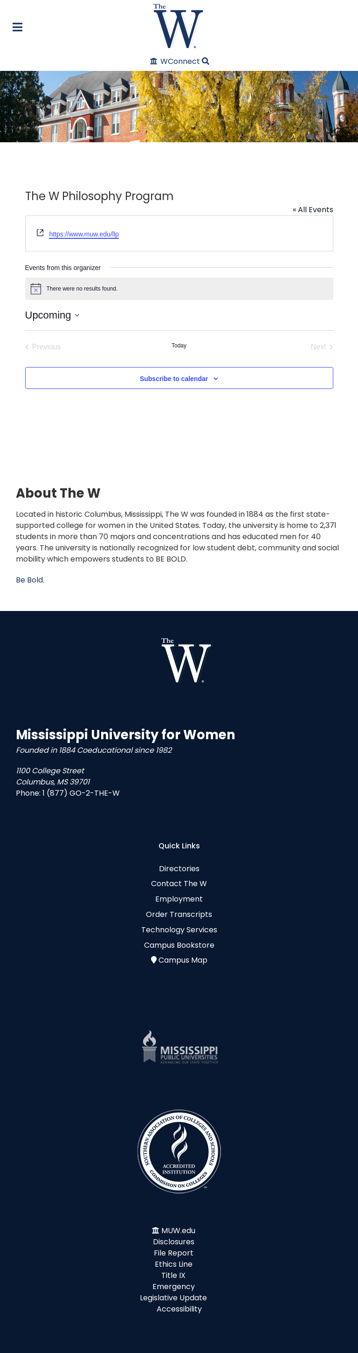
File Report (173, 1253)
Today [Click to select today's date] (179, 345)
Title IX (173, 1275)
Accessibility (179, 1309)
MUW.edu (178, 1230)
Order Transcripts (179, 914)
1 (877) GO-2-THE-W (81, 793)
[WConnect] (175, 61)
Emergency (173, 1286)
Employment (179, 899)
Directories (179, 868)
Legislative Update (173, 1297)
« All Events (313, 209)
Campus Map (182, 960)
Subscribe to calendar (174, 378)
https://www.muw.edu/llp (83, 234)
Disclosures (173, 1241)
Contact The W (179, 883)
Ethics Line (174, 1264)
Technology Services (179, 929)
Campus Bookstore (179, 945)
